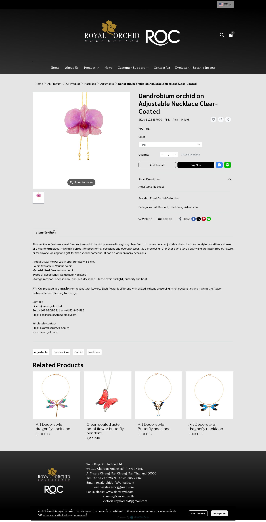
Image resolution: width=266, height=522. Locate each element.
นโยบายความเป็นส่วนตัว (56, 514)
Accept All (219, 512)
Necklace (94, 352)
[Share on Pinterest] (204, 219)
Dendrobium (61, 352)
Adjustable (107, 83)
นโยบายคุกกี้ (80, 514)
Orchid (78, 352)
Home (39, 83)
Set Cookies (198, 512)
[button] (225, 4)
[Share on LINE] (209, 219)
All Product (54, 83)
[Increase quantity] (175, 154)
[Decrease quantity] (162, 154)
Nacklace (90, 83)
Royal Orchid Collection (164, 198)
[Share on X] (198, 219)
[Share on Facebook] (193, 219)
